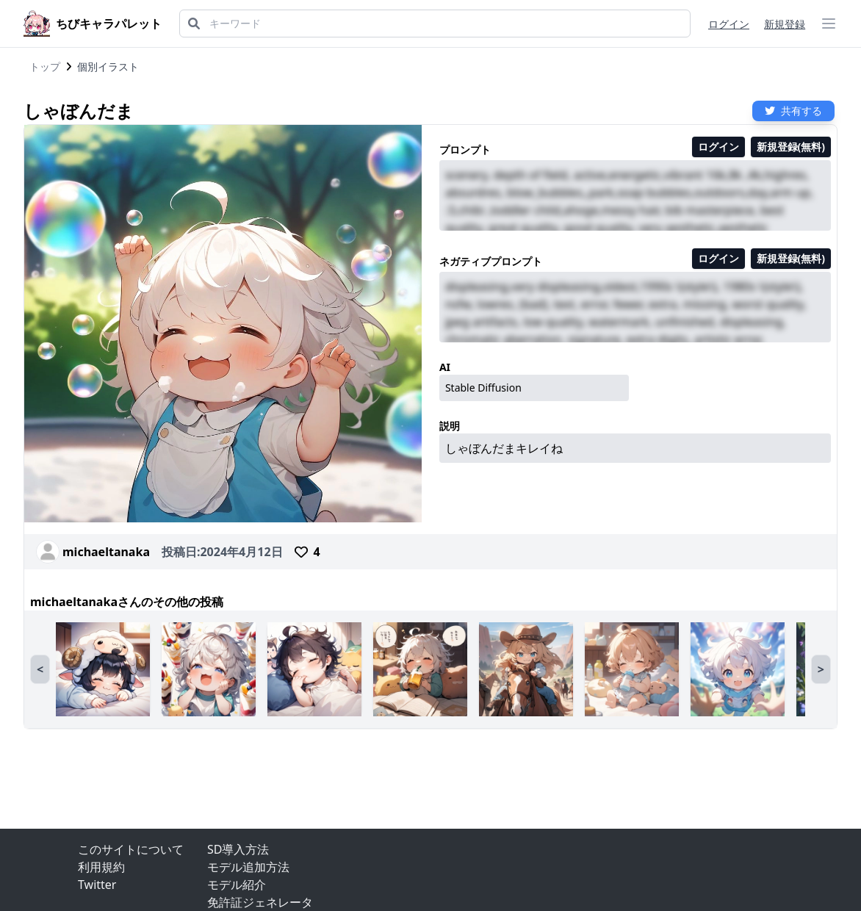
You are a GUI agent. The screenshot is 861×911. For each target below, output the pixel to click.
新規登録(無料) (791, 147)
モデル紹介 (236, 884)
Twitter (97, 884)
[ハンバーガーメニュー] (828, 23)
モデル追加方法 (248, 867)
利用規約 (101, 867)
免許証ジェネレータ (260, 902)
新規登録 (784, 24)
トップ (44, 66)
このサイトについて (131, 849)
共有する (793, 111)
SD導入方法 (238, 849)
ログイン (728, 24)
